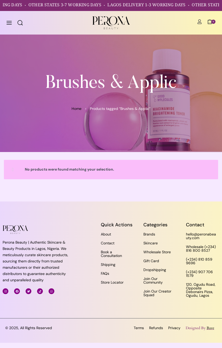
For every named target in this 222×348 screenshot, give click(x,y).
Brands (149, 234)
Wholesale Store (157, 252)
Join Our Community (153, 280)
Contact (107, 243)
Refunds (156, 327)
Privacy (174, 327)
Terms (139, 327)
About (106, 234)
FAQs (105, 273)
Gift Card (151, 261)
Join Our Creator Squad (157, 293)
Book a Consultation (111, 254)
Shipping (108, 264)
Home (76, 108)
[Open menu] (9, 23)
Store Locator (112, 282)
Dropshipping (154, 269)
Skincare (150, 243)
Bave (210, 327)
